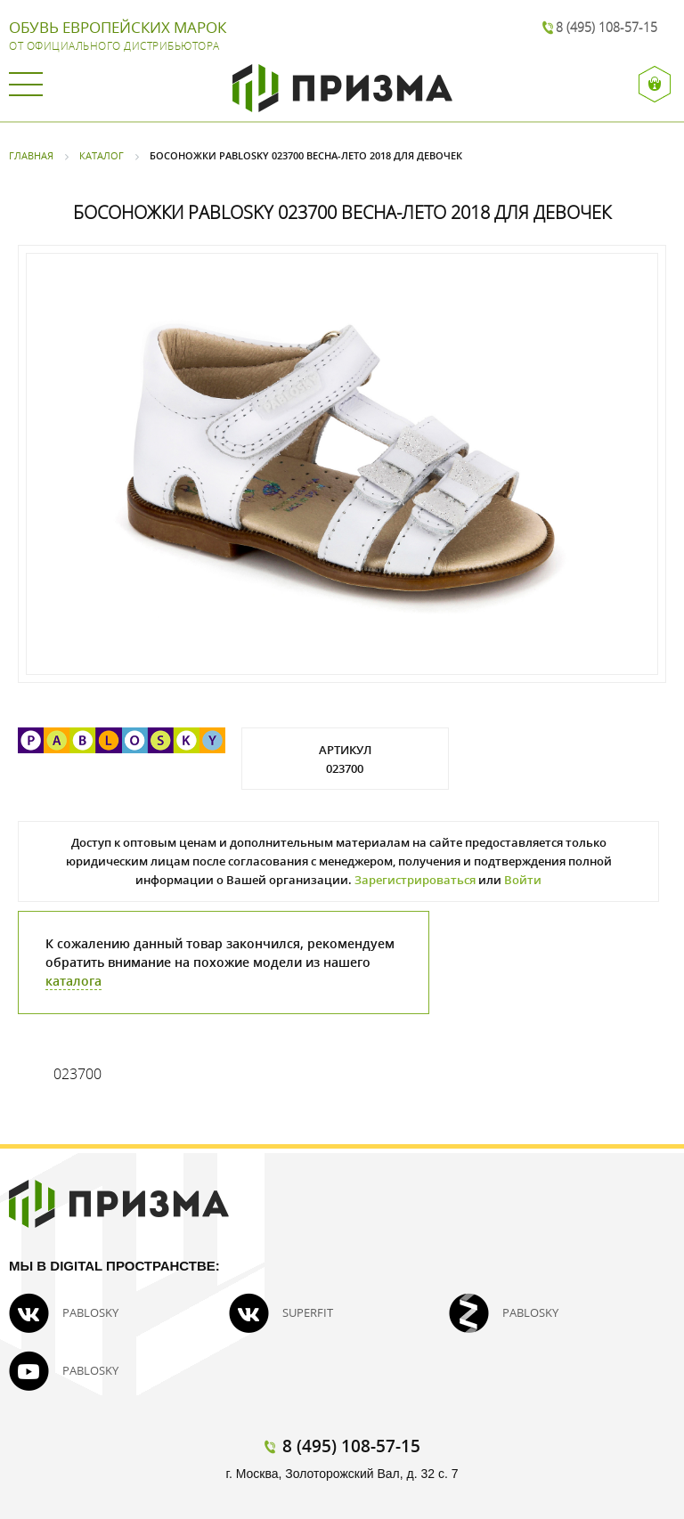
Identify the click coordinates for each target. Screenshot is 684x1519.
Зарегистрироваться (415, 880)
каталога (73, 980)
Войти (523, 880)
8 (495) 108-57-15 (606, 27)
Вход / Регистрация (655, 84)
